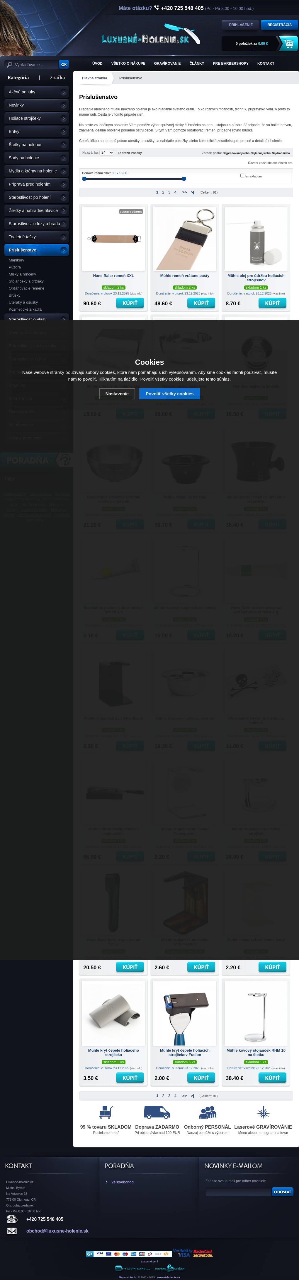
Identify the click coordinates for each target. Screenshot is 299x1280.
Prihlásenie (241, 25)
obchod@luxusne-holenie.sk (57, 1230)
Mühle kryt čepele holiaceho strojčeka (113, 1052)
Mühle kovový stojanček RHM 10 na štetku (256, 1052)
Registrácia (280, 25)
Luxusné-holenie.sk (168, 1277)
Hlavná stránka (94, 78)
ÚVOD (97, 63)
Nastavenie (117, 393)
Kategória (16, 77)
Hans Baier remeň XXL (113, 275)
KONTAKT (265, 63)
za (252, 44)
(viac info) (136, 293)
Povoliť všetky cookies (169, 393)
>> (184, 192)
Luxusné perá (149, 1261)
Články (197, 63)
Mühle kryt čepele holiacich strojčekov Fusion (185, 1052)
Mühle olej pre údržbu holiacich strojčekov (255, 277)
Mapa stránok (127, 1277)
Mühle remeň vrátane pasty (185, 275)
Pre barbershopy (231, 63)
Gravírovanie (167, 63)
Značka (57, 77)
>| (192, 192)
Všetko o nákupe (128, 63)
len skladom (253, 176)
